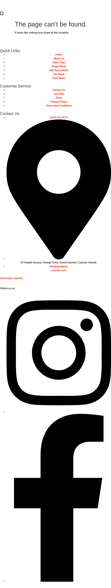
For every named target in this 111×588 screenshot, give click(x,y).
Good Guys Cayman (11, 278)
